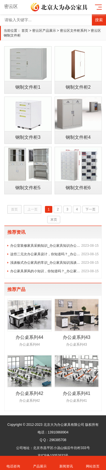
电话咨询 (13, 463)
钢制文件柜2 (78, 87)
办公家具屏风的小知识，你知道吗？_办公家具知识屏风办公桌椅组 (54, 271)
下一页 (90, 209)
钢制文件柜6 (78, 187)
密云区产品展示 (44, 31)
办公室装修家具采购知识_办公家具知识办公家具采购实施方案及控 (54, 245)
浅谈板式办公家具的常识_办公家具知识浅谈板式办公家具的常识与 (54, 262)
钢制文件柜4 (78, 137)
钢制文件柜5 (27, 187)
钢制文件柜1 (27, 87)
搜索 (99, 20)
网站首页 (92, 463)
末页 (53, 220)
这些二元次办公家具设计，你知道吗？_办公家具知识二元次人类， (54, 254)
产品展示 (40, 463)
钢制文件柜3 (27, 137)
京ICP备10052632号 (53, 456)
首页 (24, 31)
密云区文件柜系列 (73, 31)
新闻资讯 (66, 463)
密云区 (14, 6)
